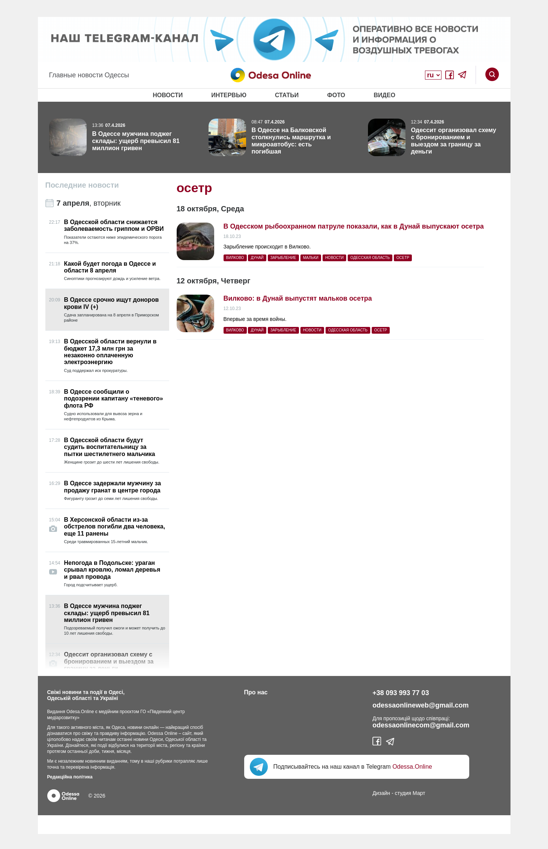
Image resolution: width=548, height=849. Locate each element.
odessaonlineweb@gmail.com (420, 705)
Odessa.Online (412, 766)
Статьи (287, 95)
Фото (336, 95)
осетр (402, 258)
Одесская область (370, 258)
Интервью (228, 95)
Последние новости (82, 185)
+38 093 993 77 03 (400, 693)
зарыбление (283, 258)
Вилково (235, 258)
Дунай (257, 258)
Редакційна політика (70, 777)
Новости (168, 95)
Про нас (256, 692)
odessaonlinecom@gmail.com (421, 725)
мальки (310, 258)
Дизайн (381, 793)
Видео (384, 95)
